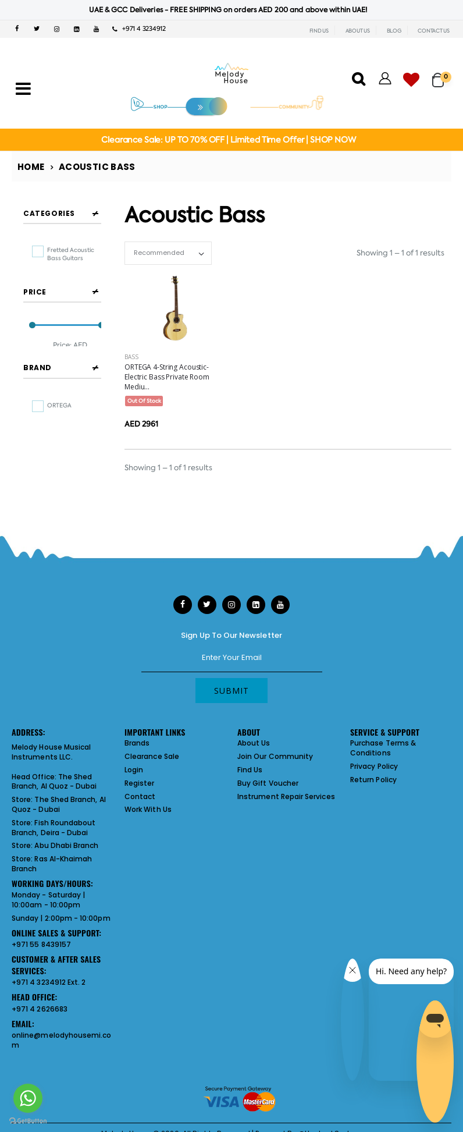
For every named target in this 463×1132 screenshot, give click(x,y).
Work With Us (148, 814)
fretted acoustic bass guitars (70, 254)
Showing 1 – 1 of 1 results (400, 253)
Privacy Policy (374, 770)
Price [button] (35, 317)
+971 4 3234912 (139, 28)
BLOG (394, 30)
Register (139, 787)
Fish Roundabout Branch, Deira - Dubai (53, 832)
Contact (139, 800)
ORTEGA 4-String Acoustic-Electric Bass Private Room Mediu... (166, 377)
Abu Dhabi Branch (66, 849)
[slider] (32, 351)
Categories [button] (49, 213)
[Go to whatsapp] (27, 1098)
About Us (253, 748)
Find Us (249, 774)
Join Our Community (275, 760)
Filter (45, 381)
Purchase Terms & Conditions (383, 752)
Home (31, 167)
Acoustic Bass (97, 167)
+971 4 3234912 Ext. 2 (49, 986)
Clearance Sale (151, 760)
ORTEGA (59, 456)
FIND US (319, 30)
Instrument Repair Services (286, 800)
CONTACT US (434, 30)
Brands (136, 748)
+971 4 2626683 (39, 1013)
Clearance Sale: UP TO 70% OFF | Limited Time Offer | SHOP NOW (228, 139)
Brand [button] (37, 419)
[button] (441, 74)
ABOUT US (358, 30)
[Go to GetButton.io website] (28, 1120)
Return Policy (373, 784)
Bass (131, 357)
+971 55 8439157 (41, 948)
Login (133, 774)
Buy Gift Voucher (267, 787)
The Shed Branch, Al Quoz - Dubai (54, 786)
